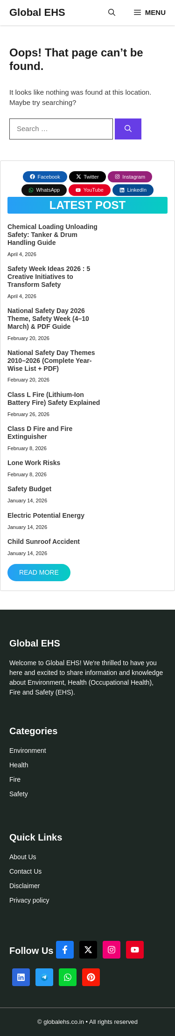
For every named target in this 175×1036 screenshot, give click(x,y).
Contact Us (25, 871)
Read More (39, 572)
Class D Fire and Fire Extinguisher (39, 432)
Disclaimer (24, 886)
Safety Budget (29, 489)
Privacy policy (29, 900)
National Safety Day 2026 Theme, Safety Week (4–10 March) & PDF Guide (48, 318)
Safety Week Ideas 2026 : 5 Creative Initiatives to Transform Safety (48, 276)
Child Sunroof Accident (43, 541)
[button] (112, 12)
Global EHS (37, 12)
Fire (15, 779)
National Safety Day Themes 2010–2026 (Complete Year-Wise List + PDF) (51, 360)
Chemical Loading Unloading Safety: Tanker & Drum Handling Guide (52, 234)
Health (18, 765)
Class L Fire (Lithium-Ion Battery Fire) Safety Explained (53, 398)
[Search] (128, 128)
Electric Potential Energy (45, 515)
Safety (18, 794)
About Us (22, 857)
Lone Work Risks (33, 462)
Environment (27, 750)
